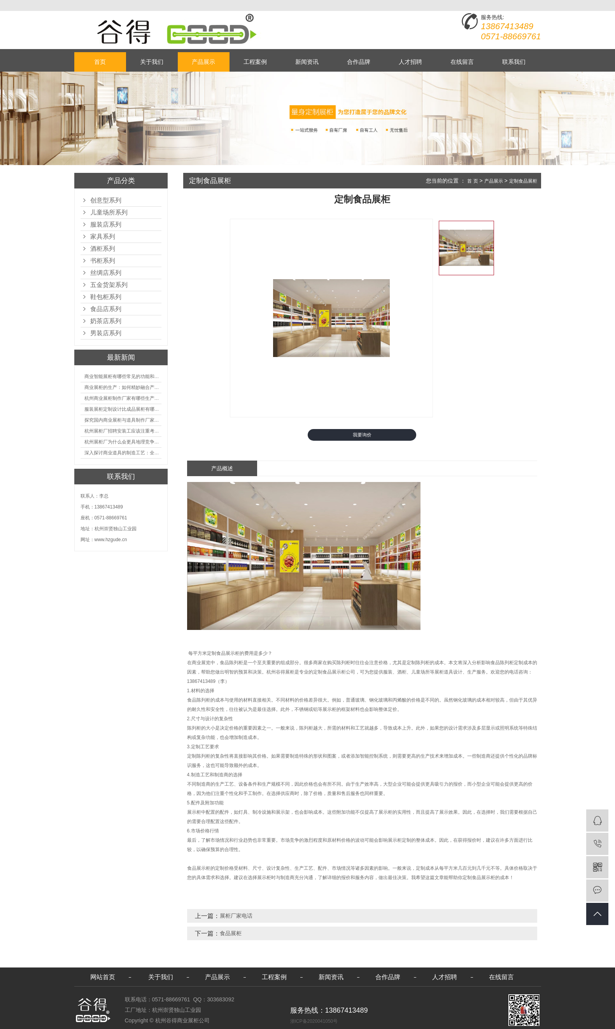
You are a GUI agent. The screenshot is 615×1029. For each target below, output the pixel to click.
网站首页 (102, 977)
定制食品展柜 (523, 181)
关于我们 (151, 61)
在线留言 (462, 61)
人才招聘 (410, 61)
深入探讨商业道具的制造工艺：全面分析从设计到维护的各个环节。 (122, 453)
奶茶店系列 (105, 321)
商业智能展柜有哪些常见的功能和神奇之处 (122, 376)
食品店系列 (105, 309)
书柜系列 (102, 260)
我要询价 (362, 435)
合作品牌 (358, 61)
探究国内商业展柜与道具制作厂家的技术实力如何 (122, 420)
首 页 (472, 181)
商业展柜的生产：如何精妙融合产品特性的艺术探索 (122, 387)
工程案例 (255, 61)
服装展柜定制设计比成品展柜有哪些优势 (122, 409)
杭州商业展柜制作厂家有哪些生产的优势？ (122, 398)
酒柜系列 (102, 248)
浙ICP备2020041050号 (314, 1021)
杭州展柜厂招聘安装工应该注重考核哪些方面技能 (122, 431)
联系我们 (514, 61)
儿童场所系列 (109, 212)
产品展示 (203, 61)
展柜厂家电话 (236, 916)
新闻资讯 (307, 61)
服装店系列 (105, 224)
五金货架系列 (109, 284)
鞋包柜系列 (105, 297)
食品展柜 (231, 933)
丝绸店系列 (105, 272)
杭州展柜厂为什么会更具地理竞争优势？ (122, 442)
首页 (100, 61)
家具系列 (102, 236)
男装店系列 (105, 333)
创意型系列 (105, 200)
